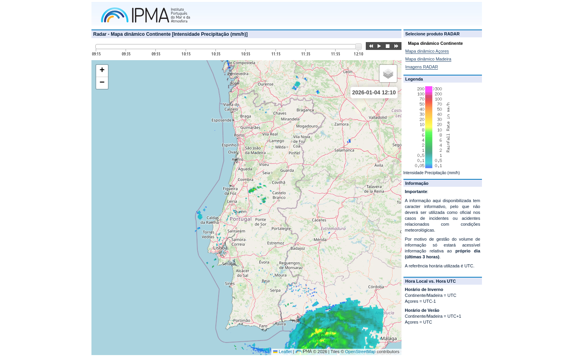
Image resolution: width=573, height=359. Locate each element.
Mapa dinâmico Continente (435, 43)
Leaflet (282, 351)
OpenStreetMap (360, 351)
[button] (102, 71)
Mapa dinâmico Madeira (428, 59)
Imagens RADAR (421, 66)
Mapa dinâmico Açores (427, 51)
